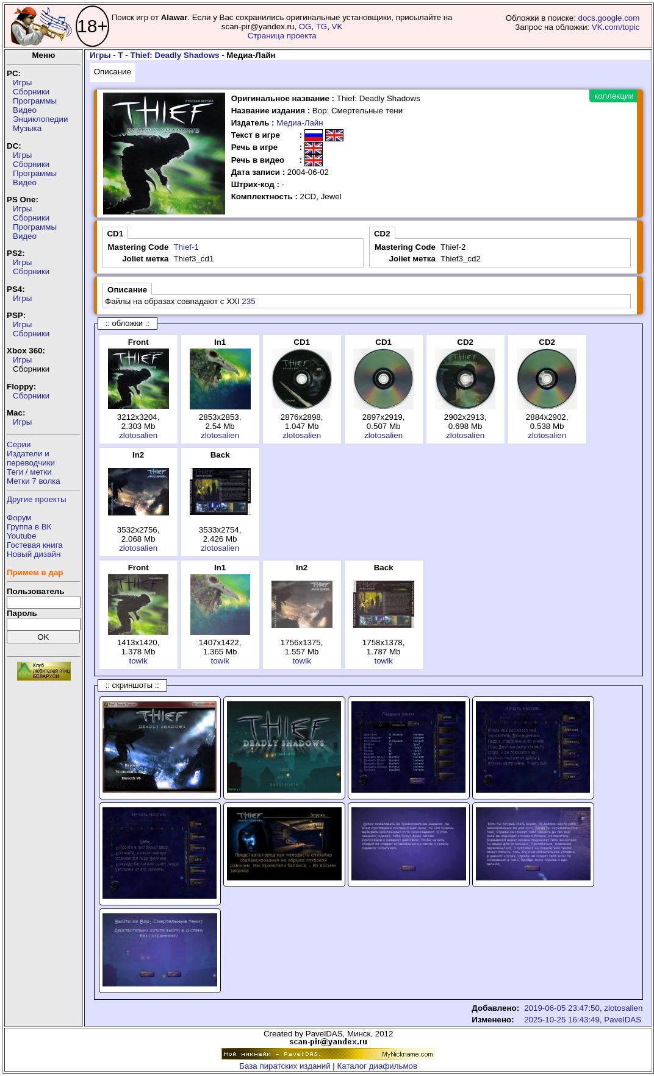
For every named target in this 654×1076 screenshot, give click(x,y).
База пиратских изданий (284, 1066)
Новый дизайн (33, 554)
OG (305, 26)
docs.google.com (609, 18)
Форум (19, 517)
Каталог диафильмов (377, 1066)
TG (322, 26)
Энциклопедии (40, 119)
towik (138, 660)
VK (337, 26)
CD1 (115, 233)
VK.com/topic (616, 27)
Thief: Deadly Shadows (175, 55)
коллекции (613, 96)
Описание (112, 71)
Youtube (21, 535)
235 (248, 301)
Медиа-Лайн (299, 122)
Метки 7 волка (33, 481)
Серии (19, 444)
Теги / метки (29, 471)
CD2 (382, 233)
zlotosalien (138, 435)
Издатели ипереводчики (31, 458)
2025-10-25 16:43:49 (562, 1019)
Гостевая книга (35, 545)
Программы (35, 100)
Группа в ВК (29, 526)
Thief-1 (185, 247)
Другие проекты (36, 499)
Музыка (27, 128)
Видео (25, 110)
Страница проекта (282, 35)
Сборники (31, 91)
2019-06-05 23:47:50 (562, 1008)
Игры (22, 82)
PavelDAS (622, 1019)
